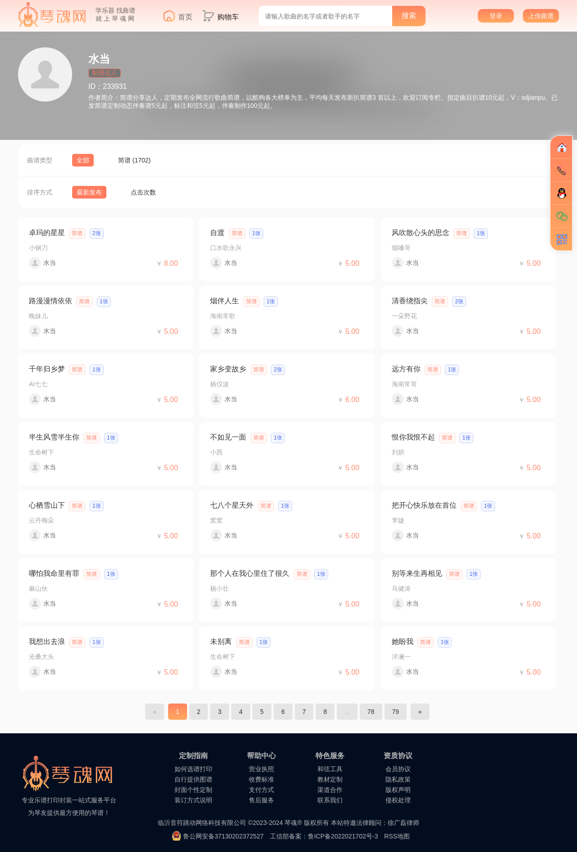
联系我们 (330, 800)
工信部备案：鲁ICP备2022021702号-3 (324, 836)
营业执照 (261, 769)
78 (371, 711)
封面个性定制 (193, 789)
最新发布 (89, 192)
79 (395, 711)
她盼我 (402, 641)
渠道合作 (330, 789)
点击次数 (143, 192)
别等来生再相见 (417, 573)
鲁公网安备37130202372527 (223, 836)
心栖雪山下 (47, 505)
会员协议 (398, 769)
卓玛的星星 (47, 232)
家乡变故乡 (228, 369)
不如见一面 (228, 437)
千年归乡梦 (47, 369)
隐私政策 (398, 779)
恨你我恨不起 (413, 437)
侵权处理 (398, 800)
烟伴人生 (224, 301)
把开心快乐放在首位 (424, 505)
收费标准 (261, 779)
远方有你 (406, 369)
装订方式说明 (193, 800)
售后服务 (261, 800)
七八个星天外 (231, 505)
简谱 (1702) (134, 160)
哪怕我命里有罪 (54, 573)
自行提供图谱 (193, 779)
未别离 (221, 641)
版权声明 (398, 789)
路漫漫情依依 (50, 301)
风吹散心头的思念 (420, 232)
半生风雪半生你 (54, 437)
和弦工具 (330, 769)
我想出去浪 (47, 641)
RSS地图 (397, 836)
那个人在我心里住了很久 (249, 573)
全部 (83, 160)
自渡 (217, 232)
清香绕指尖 (410, 301)
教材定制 (330, 779)
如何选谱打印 (193, 769)
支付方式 (261, 789)
